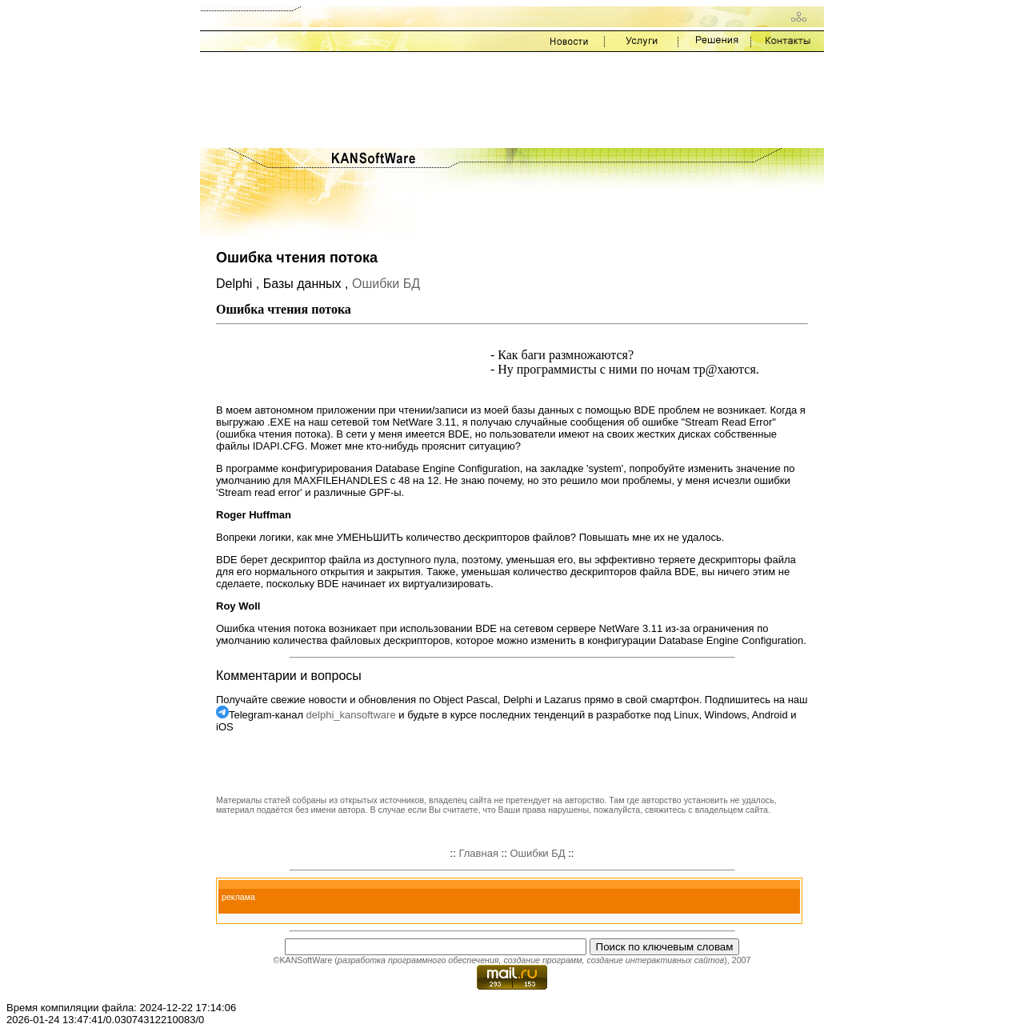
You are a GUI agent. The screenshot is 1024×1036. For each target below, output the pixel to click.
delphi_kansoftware (351, 715)
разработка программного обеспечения (418, 960)
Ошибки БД (386, 283)
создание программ (542, 960)
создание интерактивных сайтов (655, 960)
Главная (478, 853)
